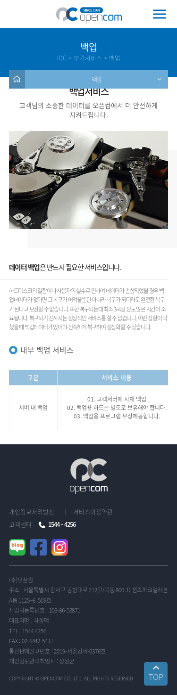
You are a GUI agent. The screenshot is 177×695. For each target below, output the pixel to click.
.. (135, 678)
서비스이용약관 (93, 511)
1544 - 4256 (62, 524)
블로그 (24, 547)
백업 (97, 78)
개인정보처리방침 (31, 511)
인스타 (67, 547)
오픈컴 (89, 15)
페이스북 (45, 547)
